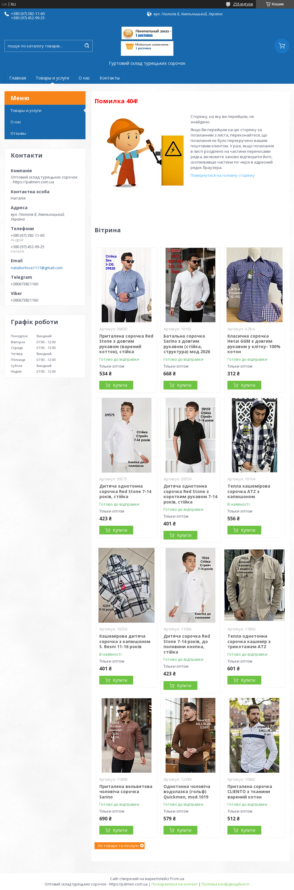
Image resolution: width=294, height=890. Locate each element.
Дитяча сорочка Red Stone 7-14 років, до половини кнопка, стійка (187, 644)
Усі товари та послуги (118, 845)
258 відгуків (243, 4)
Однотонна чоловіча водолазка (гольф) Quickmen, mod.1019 (187, 791)
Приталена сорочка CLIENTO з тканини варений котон (249, 791)
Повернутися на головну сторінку (222, 175)
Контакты (110, 78)
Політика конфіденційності (225, 884)
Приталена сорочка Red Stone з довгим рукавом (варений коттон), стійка (126, 344)
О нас (84, 78)
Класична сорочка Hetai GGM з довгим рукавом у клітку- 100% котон (253, 344)
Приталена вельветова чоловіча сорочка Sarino (125, 791)
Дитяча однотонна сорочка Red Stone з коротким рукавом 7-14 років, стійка (190, 494)
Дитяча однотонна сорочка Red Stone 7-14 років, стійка (125, 491)
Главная (17, 78)
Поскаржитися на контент (175, 884)
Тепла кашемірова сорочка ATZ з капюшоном (248, 491)
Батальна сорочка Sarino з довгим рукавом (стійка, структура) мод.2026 (187, 344)
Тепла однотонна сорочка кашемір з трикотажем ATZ (249, 641)
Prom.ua (177, 878)
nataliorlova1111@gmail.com (37, 267)
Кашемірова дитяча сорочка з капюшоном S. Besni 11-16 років (124, 641)
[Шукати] (87, 46)
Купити (120, 385)
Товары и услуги (52, 78)
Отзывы (18, 133)
